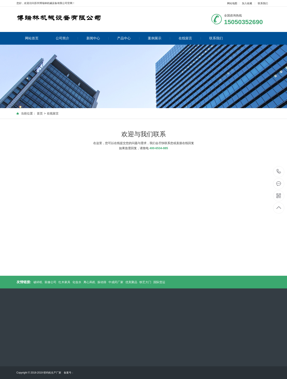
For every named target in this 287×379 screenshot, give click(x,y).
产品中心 (128, 38)
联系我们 (263, 3)
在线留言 (190, 38)
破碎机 (37, 282)
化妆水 (76, 282)
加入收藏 (247, 3)
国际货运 (159, 282)
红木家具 (64, 282)
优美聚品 (131, 282)
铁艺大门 (145, 282)
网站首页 (32, 38)
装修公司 (50, 282)
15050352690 (278, 171)
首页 (40, 113)
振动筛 (101, 282)
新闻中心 (97, 38)
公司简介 (67, 38)
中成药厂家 (115, 282)
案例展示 (159, 38)
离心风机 (89, 282)
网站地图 (232, 3)
